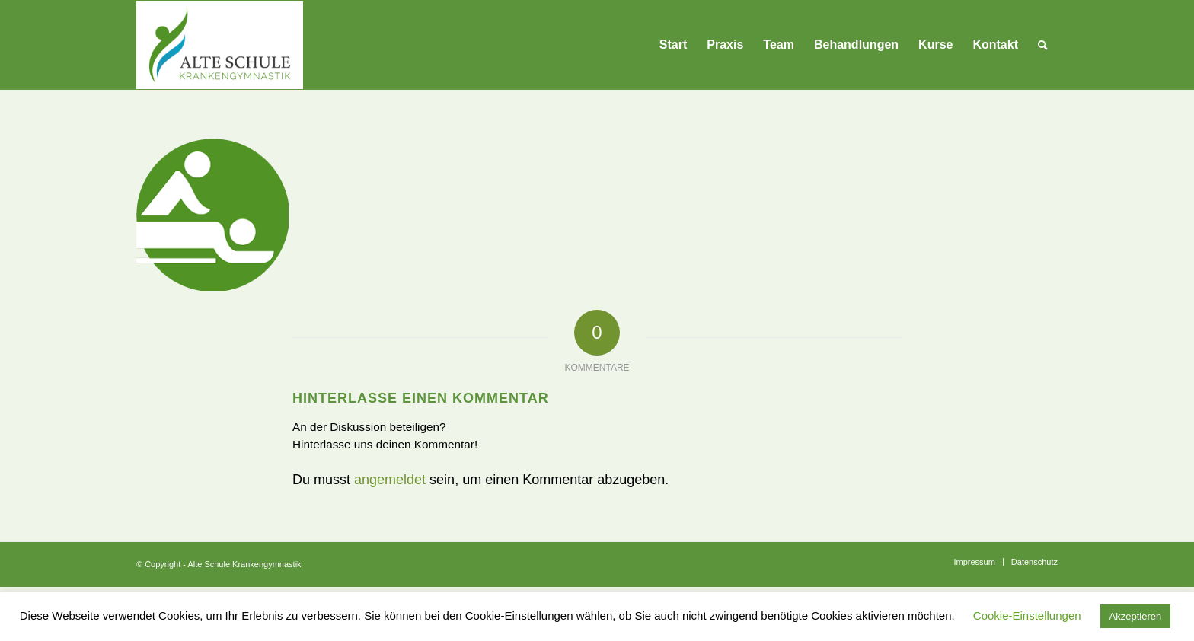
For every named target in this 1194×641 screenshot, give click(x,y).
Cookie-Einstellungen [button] (1027, 615)
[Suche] (1043, 45)
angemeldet (390, 479)
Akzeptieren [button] (1135, 616)
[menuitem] (673, 45)
